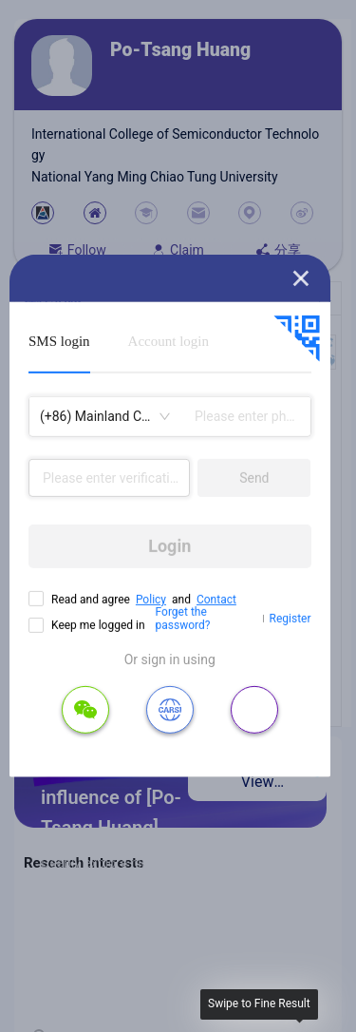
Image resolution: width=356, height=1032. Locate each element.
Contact (216, 599)
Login (169, 546)
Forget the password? (183, 618)
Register (290, 618)
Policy (151, 599)
